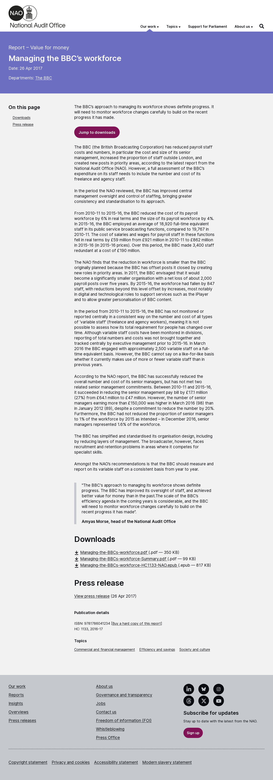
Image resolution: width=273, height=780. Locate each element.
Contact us (106, 712)
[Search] (261, 26)
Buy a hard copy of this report (136, 623)
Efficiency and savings (157, 649)
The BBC (43, 78)
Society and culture (194, 649)
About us (104, 686)
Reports (16, 695)
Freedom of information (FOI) (124, 720)
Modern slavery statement (167, 762)
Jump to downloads (96, 132)
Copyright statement (28, 762)
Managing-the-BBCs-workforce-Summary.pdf (120, 558)
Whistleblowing (110, 729)
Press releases (22, 720)
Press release (23, 124)
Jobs (101, 703)
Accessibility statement (116, 762)
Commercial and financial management (104, 649)
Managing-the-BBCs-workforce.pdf (111, 552)
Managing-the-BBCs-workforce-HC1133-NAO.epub (126, 565)
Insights (16, 703)
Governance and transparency (124, 695)
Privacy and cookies (71, 762)
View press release (92, 596)
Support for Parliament (207, 26)
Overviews (19, 712)
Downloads (21, 117)
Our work (17, 686)
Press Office (108, 737)
